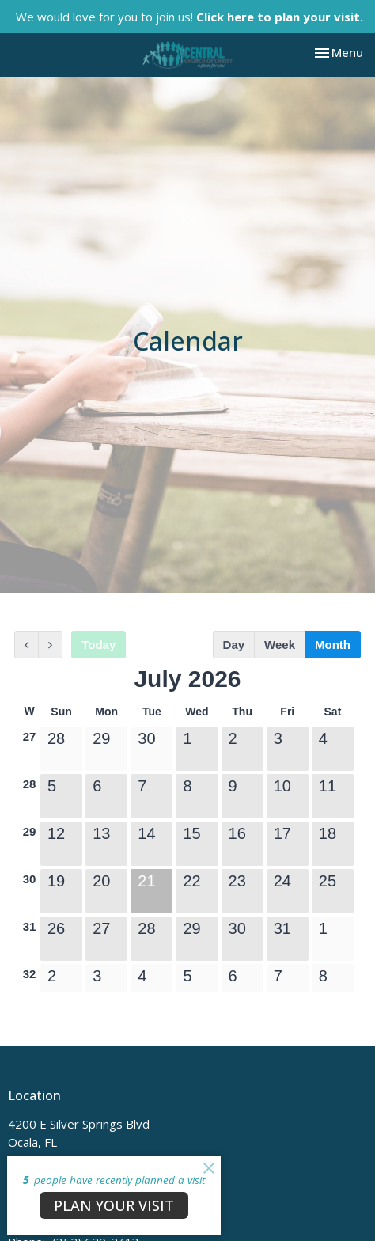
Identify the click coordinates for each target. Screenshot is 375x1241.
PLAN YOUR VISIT (114, 1205)
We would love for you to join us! (189, 17)
